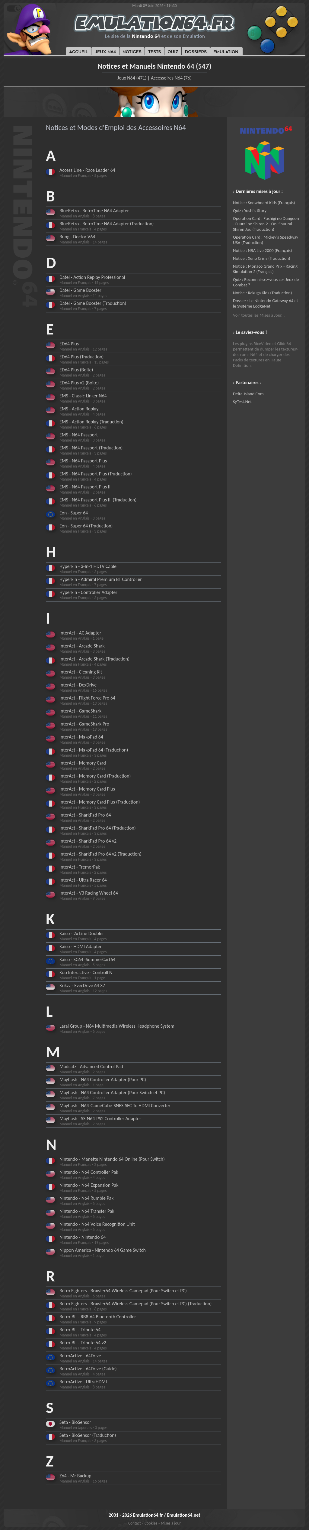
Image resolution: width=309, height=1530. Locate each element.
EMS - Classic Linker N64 (83, 396)
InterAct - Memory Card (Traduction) (95, 776)
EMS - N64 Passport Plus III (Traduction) (97, 500)
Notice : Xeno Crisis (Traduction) (261, 258)
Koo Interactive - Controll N (85, 972)
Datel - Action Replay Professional (92, 277)
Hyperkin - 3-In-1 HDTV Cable (87, 566)
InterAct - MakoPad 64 (81, 737)
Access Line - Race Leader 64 (87, 170)
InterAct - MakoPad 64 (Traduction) (93, 750)
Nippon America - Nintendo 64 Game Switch (102, 1250)
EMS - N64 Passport (78, 435)
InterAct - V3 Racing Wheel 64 (88, 893)
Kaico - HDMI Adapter (80, 946)
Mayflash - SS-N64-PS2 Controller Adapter (100, 1118)
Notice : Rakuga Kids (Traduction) (262, 292)
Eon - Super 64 (73, 513)
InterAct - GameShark (80, 711)
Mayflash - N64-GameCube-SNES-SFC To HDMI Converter (114, 1105)
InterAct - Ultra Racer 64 (83, 880)
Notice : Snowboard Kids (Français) (264, 202)
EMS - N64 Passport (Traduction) (91, 448)
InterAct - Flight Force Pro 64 (87, 698)
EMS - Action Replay (78, 409)
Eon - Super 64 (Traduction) (86, 526)
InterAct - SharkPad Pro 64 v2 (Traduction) (100, 854)
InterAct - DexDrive (78, 685)
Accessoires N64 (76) (171, 78)
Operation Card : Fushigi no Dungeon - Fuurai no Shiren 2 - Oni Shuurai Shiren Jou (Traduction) (266, 224)
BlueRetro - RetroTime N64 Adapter (94, 211)
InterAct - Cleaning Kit (80, 672)
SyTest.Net (242, 401)
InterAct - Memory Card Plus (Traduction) (99, 802)
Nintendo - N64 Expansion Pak (88, 1185)
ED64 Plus (69, 344)
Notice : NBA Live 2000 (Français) (262, 250)
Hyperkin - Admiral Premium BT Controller (100, 579)
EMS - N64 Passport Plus (83, 461)
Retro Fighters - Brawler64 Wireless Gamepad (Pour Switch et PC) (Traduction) (135, 1304)
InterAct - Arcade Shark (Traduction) (94, 659)
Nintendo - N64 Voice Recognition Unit (97, 1224)
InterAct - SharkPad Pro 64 (85, 815)
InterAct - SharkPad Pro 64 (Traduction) (97, 828)
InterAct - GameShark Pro (84, 724)
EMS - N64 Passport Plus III (85, 487)
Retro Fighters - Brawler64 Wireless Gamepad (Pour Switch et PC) (123, 1290)
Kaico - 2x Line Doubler (81, 933)
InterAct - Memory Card (82, 763)
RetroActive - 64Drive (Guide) (88, 1369)
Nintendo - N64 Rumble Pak (86, 1198)
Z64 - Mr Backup (75, 1476)
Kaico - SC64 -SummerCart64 (87, 959)
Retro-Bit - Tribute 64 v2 (82, 1343)
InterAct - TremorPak (79, 867)
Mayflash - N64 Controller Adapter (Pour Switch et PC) (112, 1092)
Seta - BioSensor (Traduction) (87, 1435)
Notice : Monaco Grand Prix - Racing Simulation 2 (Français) (265, 268)
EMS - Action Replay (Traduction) (91, 422)
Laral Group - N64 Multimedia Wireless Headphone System (116, 1026)
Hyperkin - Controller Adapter (88, 592)
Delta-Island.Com (248, 393)
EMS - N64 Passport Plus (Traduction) (95, 474)
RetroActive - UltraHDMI (83, 1382)
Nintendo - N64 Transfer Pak (86, 1211)
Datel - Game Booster (80, 290)
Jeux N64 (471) (131, 78)
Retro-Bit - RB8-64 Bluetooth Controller (97, 1317)
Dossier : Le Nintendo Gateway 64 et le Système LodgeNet (265, 303)
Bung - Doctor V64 (77, 237)
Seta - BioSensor (75, 1422)
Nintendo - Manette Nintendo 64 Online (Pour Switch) (112, 1159)
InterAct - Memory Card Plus (87, 789)
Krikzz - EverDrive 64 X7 (82, 985)
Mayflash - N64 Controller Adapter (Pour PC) (102, 1079)
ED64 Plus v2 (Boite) (79, 383)
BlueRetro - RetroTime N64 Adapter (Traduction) (106, 224)
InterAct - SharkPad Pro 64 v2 (87, 841)
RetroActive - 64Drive (80, 1356)
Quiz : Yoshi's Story (249, 210)
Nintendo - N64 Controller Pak (88, 1172)
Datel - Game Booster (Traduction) (92, 303)
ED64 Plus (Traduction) (81, 357)
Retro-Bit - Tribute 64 (79, 1330)
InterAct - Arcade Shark (82, 646)
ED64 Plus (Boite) (76, 370)
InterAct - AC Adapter (80, 633)
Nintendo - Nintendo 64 (82, 1237)
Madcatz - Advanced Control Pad (91, 1066)
